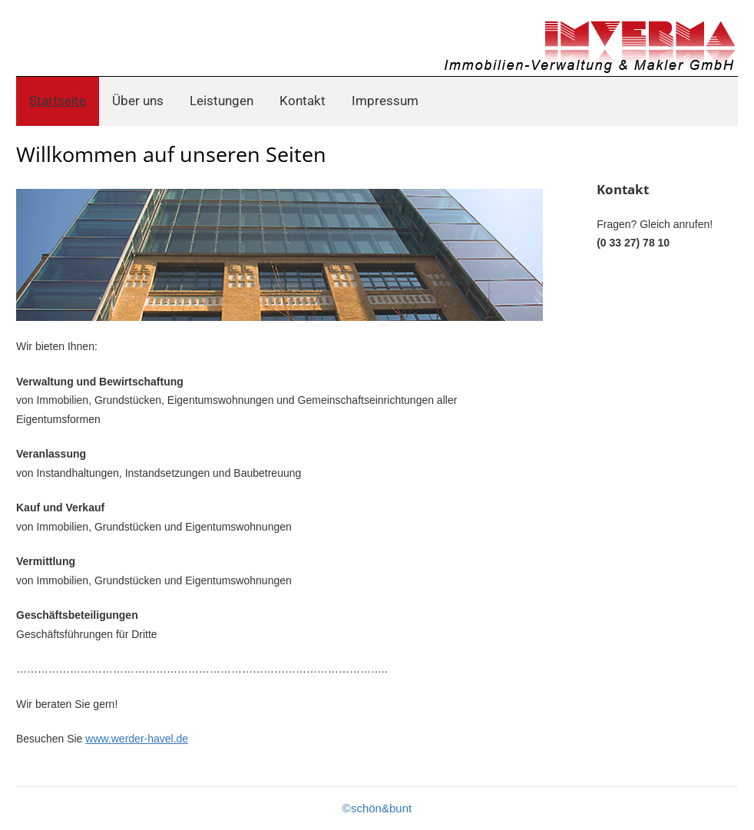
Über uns (138, 100)
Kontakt (302, 100)
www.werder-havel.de (136, 738)
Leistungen (221, 100)
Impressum (385, 100)
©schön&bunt (377, 808)
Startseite (57, 100)
